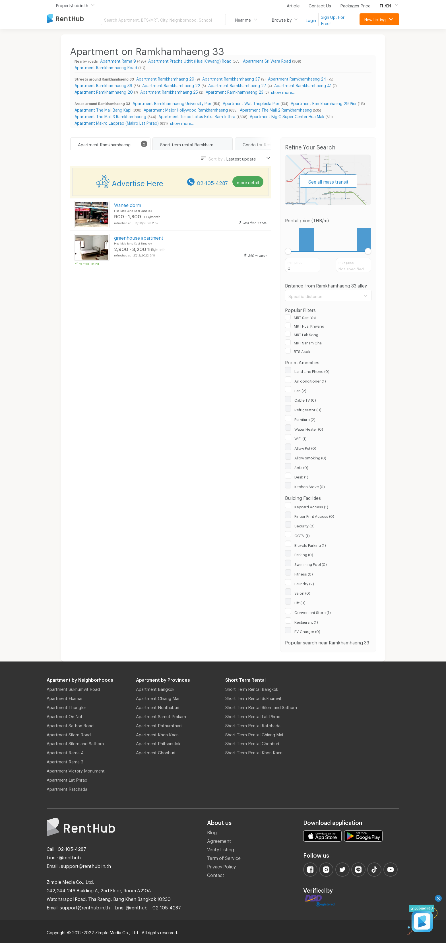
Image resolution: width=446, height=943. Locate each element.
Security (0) (304, 525)
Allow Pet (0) (305, 447)
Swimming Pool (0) (310, 563)
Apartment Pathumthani (159, 724)
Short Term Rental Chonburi (252, 742)
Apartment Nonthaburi (157, 706)
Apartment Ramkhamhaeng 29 (165, 78)
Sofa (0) (301, 466)
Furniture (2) (304, 418)
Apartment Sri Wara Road (267, 60)
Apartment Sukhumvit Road (73, 688)
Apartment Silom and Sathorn (75, 742)
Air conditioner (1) (310, 380)
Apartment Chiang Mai (157, 697)
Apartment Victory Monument (76, 770)
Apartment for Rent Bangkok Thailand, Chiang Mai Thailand (74, 19)
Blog (212, 831)
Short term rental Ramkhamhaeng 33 (195, 143)
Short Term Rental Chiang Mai (254, 734)
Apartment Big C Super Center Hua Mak (287, 115)
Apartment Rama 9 (118, 60)
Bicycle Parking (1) (310, 544)
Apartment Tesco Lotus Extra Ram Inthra (196, 115)
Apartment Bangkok (155, 688)
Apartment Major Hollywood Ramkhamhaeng (186, 109)
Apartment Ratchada (67, 788)
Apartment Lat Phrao (67, 779)
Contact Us (320, 5)
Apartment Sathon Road (70, 724)
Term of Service (224, 857)
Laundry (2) (304, 583)
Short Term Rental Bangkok (251, 688)
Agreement (219, 840)
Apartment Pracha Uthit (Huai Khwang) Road (190, 60)
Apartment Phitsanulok (158, 742)
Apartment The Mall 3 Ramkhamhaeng (110, 115)
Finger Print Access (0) (314, 515)
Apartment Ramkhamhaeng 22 (171, 84)
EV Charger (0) (307, 630)
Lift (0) (299, 602)
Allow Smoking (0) (310, 457)
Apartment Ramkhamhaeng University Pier (172, 102)
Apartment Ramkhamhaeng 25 (169, 91)
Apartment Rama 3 (65, 761)
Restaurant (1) (306, 621)
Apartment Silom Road (69, 734)
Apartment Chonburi (155, 751)
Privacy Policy (221, 866)
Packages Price (355, 5)
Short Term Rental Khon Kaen (253, 751)
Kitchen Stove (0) (309, 485)
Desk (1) (301, 476)
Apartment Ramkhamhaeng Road (106, 66)
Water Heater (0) (308, 428)
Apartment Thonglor (66, 706)
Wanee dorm (127, 204)
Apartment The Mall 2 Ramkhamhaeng (276, 109)
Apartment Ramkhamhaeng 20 (104, 91)
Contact (215, 874)
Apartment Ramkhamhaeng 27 (237, 84)
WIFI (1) (300, 437)
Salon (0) (302, 592)
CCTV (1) (302, 534)
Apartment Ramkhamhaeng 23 (234, 91)
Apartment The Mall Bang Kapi (103, 109)
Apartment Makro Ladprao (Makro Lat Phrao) (117, 122)
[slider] (288, 251)
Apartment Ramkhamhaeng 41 (303, 84)
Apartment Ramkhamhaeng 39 (103, 84)
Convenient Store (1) (312, 611)
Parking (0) (303, 553)
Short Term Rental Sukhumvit (253, 697)
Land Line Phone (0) (311, 370)
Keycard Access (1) (311, 506)
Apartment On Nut (64, 715)
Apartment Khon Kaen (157, 734)
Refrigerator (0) (307, 409)
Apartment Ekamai (64, 697)
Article (293, 5)
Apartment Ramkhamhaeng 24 (297, 78)
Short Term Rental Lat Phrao (252, 715)
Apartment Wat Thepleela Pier (251, 102)
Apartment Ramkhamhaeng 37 (231, 78)
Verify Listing (220, 848)
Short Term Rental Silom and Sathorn (261, 706)
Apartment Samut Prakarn (161, 715)
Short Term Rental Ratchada (252, 724)
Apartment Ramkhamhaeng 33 (107, 143)
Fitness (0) (303, 573)
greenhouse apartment (138, 237)
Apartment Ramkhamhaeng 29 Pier (324, 102)
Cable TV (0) (305, 399)
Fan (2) (300, 390)
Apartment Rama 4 (65, 751)
